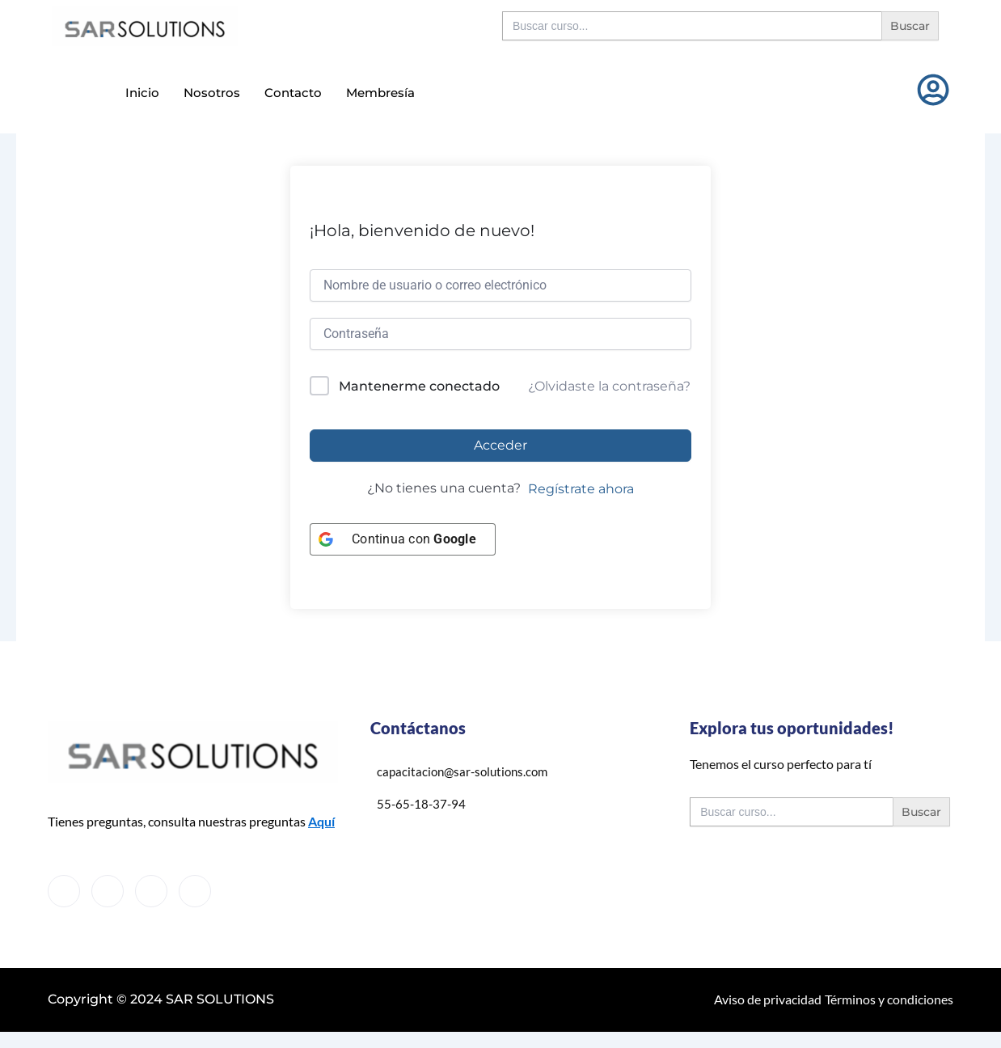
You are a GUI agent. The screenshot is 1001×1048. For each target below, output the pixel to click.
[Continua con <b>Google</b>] (403, 539)
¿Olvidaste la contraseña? (609, 386)
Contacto (293, 91)
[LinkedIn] (151, 891)
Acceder (500, 445)
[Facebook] (64, 891)
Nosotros (212, 91)
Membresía (380, 91)
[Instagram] (195, 891)
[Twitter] (107, 891)
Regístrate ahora (581, 489)
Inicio (142, 91)
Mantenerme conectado (419, 386)
